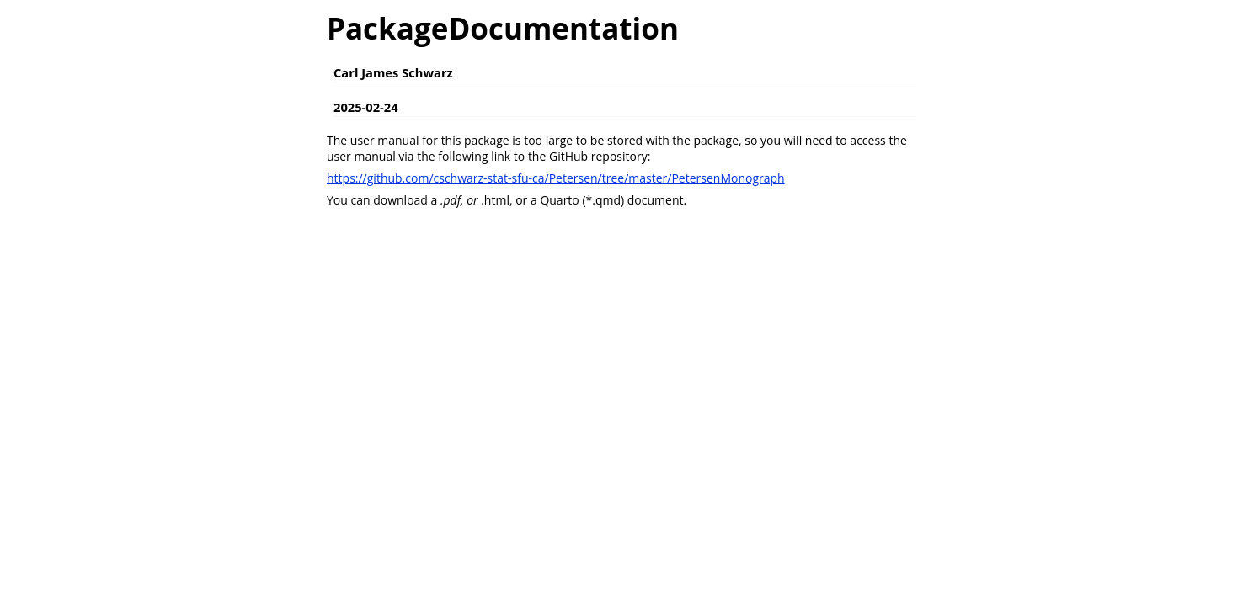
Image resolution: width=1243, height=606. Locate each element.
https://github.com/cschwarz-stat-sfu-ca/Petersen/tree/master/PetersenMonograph (556, 178)
